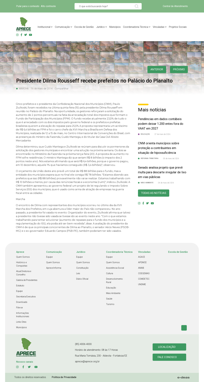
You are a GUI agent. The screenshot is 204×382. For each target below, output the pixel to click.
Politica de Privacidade (64, 377)
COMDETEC (143, 279)
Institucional (44, 26)
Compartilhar (61, 88)
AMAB (141, 268)
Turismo (110, 304)
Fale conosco (167, 357)
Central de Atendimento (175, 6)
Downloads (21, 302)
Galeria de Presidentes (26, 280)
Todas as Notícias (153, 193)
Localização (166, 347)
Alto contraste (48, 6)
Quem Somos (23, 257)
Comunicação (62, 26)
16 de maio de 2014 (41, 88)
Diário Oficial (82, 279)
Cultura (109, 273)
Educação (111, 287)
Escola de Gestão (84, 26)
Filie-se (19, 307)
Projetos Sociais (178, 26)
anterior (156, 69)
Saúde (109, 298)
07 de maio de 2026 (162, 134)
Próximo (179, 69)
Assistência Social (115, 268)
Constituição (82, 268)
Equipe (19, 291)
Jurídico (100, 26)
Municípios (115, 26)
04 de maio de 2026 (166, 183)
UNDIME (142, 284)
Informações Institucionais (22, 315)
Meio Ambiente (113, 293)
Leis (78, 273)
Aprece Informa (53, 268)
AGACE (141, 257)
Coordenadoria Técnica (135, 26)
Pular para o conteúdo (27, 6)
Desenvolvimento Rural (114, 280)
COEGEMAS (144, 273)
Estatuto (20, 285)
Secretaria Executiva (26, 296)
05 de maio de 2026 (171, 158)
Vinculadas (158, 26)
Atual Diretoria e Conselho (23, 273)
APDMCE (142, 262)
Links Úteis (21, 322)
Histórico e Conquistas (21, 264)
